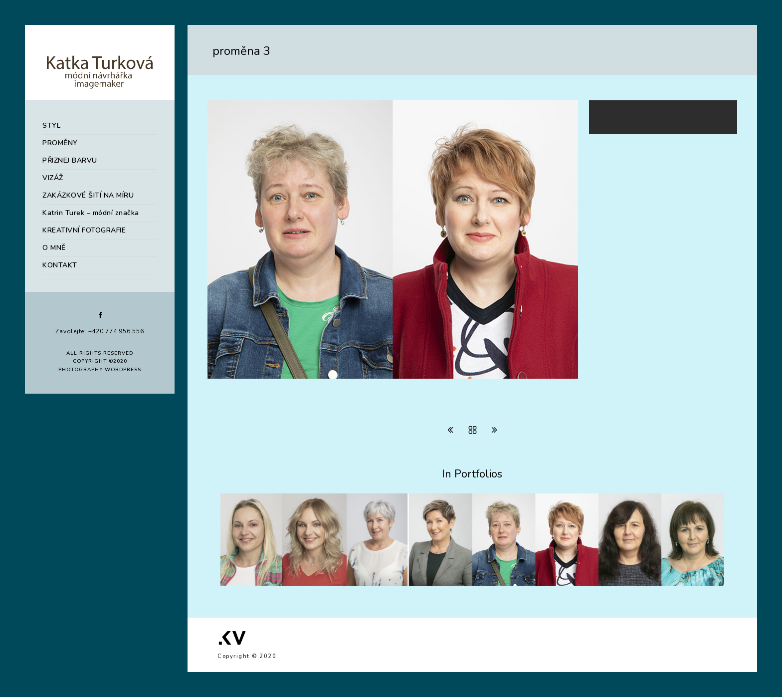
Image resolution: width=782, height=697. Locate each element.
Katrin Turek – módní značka (90, 213)
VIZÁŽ (52, 178)
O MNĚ (54, 247)
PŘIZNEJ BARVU (69, 160)
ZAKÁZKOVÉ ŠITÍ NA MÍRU (88, 195)
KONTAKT (59, 265)
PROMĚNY (60, 143)
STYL (51, 125)
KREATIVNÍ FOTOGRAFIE (84, 230)
